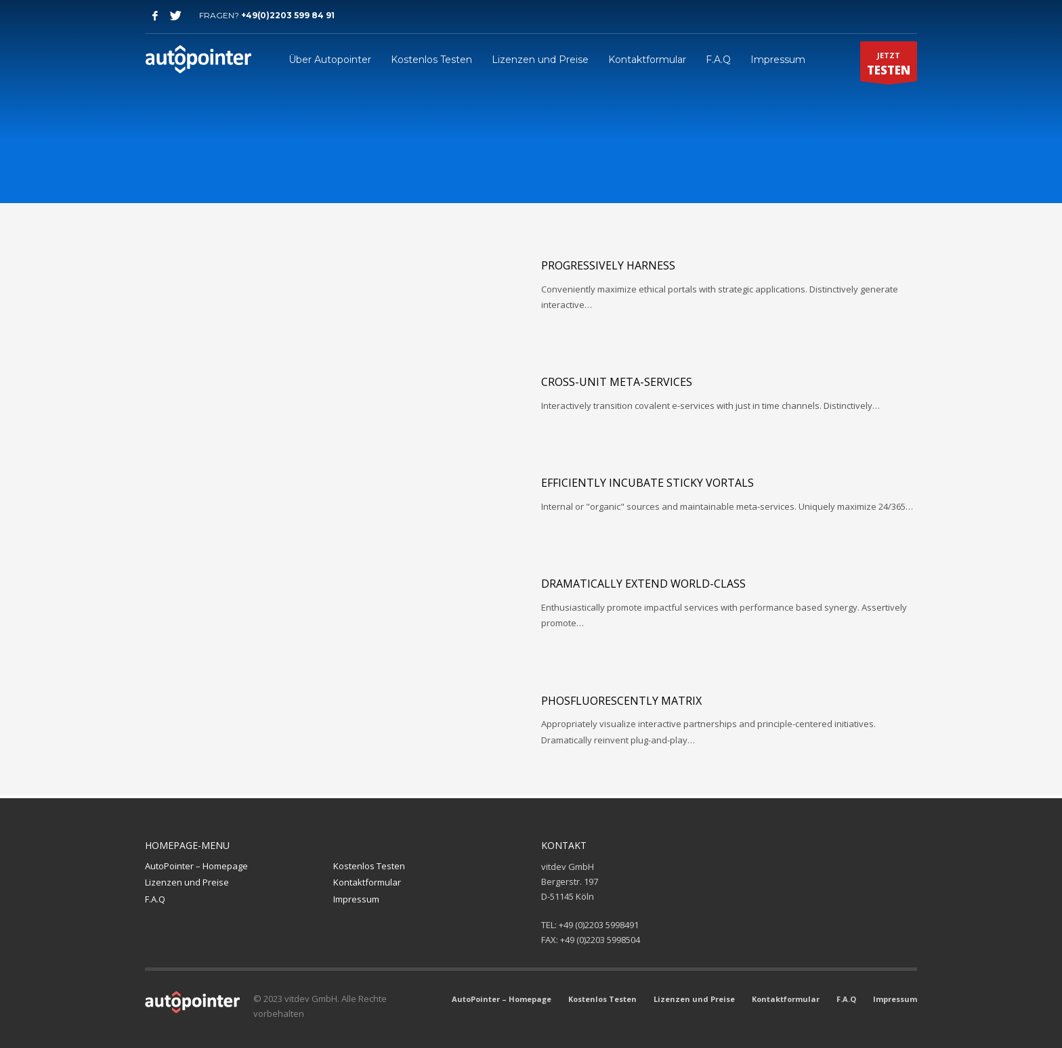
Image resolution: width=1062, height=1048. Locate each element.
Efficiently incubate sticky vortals (647, 482)
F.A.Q (155, 899)
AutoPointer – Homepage (196, 866)
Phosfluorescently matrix (621, 700)
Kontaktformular (367, 882)
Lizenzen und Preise (187, 882)
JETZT (888, 65)
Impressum (356, 899)
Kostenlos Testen (369, 866)
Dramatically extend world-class (643, 583)
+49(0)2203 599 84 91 (288, 15)
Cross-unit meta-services (616, 381)
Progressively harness (608, 265)
